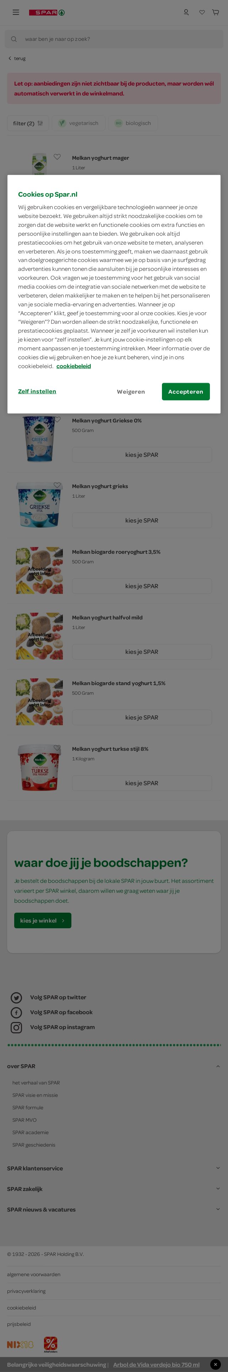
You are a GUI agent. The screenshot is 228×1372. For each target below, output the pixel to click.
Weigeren (131, 391)
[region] (114, 294)
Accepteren (185, 391)
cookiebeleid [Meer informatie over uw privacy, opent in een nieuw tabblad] (73, 366)
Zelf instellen (37, 391)
